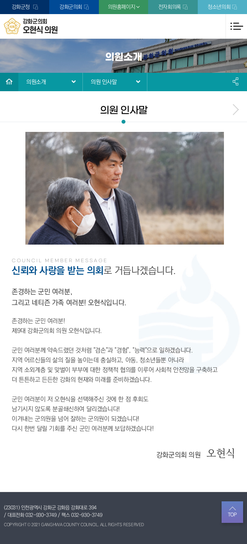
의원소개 (36, 81)
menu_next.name (235, 109)
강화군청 (21, 7)
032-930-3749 (40, 515)
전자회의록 (169, 7)
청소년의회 (219, 7)
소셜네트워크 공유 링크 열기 (236, 81)
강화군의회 (70, 7)
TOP (232, 515)
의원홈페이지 (121, 7)
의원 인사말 (104, 81)
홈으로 (9, 82)
